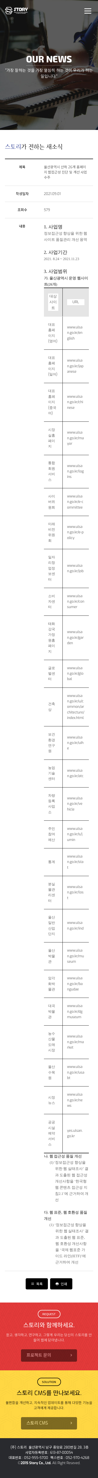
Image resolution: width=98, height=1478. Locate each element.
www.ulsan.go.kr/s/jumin (74, 834)
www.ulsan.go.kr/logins (75, 471)
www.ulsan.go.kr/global (75, 674)
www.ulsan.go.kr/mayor (75, 438)
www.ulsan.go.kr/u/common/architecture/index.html (75, 706)
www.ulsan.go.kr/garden (75, 637)
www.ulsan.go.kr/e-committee (75, 502)
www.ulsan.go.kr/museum (75, 956)
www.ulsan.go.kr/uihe (75, 743)
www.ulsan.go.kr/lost (75, 892)
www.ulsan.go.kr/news (75, 1100)
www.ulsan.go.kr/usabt (75, 1072)
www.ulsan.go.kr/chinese (75, 402)
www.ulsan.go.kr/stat (75, 862)
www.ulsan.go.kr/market (75, 1042)
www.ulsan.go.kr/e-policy (75, 532)
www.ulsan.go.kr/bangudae (75, 984)
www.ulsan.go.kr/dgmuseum (75, 1011)
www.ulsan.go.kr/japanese (75, 366)
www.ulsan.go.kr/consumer (75, 602)
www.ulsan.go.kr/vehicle (74, 804)
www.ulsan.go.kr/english (74, 333)
